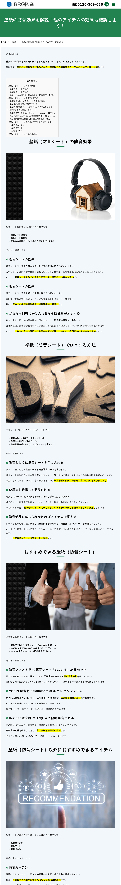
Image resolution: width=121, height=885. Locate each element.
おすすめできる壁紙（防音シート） (23, 110)
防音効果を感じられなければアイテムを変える (31, 107)
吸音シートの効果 (19, 92)
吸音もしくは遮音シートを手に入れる (27, 101)
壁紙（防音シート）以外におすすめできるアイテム (30, 122)
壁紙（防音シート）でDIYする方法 (23, 98)
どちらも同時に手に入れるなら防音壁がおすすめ (32, 95)
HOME (3, 42)
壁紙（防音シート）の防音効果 (21, 86)
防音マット (16, 128)
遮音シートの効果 (19, 89)
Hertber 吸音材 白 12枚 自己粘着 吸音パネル (30, 119)
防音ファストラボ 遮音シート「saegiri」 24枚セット (33, 113)
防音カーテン (17, 125)
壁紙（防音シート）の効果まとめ (22, 134)
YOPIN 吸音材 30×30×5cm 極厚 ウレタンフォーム (32, 116)
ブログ (14, 42)
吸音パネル (16, 131)
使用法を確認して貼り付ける (23, 104)
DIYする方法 (25, 430)
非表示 (35, 81)
